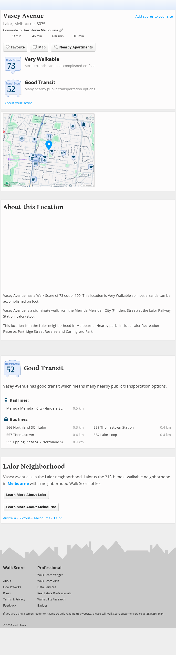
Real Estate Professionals (54, 593)
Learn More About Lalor (26, 495)
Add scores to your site (154, 16)
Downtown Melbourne (40, 30)
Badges (42, 605)
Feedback (9, 605)
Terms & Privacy (14, 599)
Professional (49, 567)
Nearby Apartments (73, 47)
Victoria (25, 518)
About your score (18, 103)
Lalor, (8, 24)
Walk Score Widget (50, 575)
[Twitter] (6, 574)
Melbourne (24, 24)
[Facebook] (13, 574)
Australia (9, 518)
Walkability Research (51, 599)
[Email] (21, 574)
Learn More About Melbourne (31, 507)
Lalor (58, 518)
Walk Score (13, 567)
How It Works (12, 587)
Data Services (46, 587)
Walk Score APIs (48, 581)
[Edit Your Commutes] (61, 29)
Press (7, 593)
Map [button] (39, 47)
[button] (48, 145)
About (7, 581)
